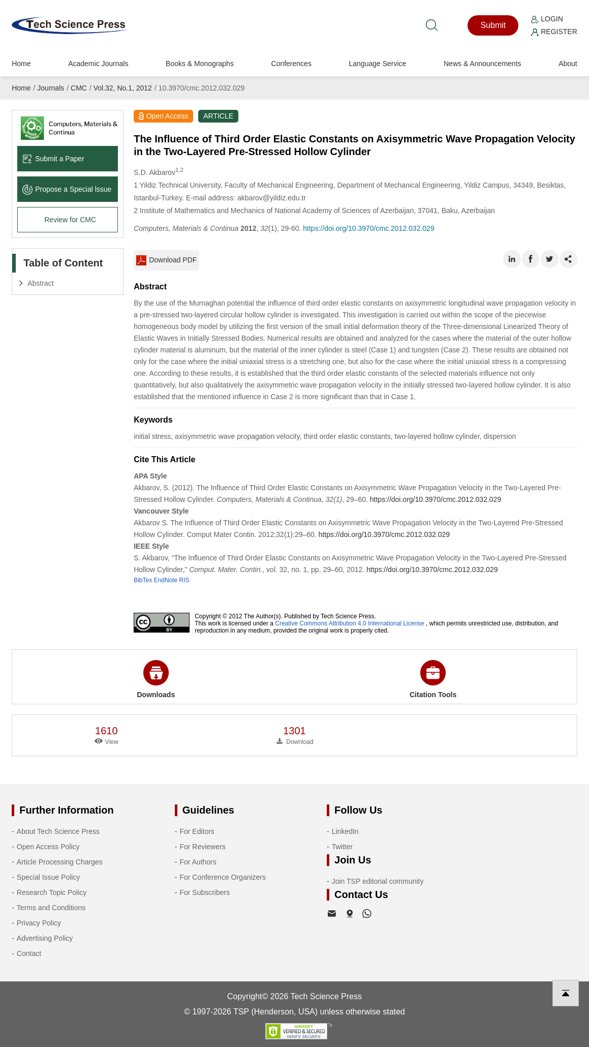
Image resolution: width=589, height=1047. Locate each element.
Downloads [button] (156, 679)
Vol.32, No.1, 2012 (123, 88)
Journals (50, 88)
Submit (493, 25)
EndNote (166, 580)
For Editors (196, 831)
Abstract (40, 283)
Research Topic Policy (51, 892)
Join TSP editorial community (378, 881)
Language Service (378, 63)
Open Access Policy (48, 847)
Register (554, 31)
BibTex (143, 580)
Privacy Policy (39, 923)
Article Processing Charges (60, 862)
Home (21, 63)
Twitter (342, 847)
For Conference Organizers (222, 877)
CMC (79, 88)
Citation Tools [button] (433, 679)
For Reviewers (202, 847)
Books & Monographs (200, 63)
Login (547, 19)
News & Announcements (482, 63)
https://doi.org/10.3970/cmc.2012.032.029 (368, 228)
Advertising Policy (45, 938)
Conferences (291, 63)
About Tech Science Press (58, 831)
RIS (184, 580)
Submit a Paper (53, 159)
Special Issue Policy (48, 877)
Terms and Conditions (51, 908)
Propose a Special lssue (66, 189)
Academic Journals (98, 63)
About (568, 63)
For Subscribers (204, 892)
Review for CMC (70, 220)
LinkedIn (345, 831)
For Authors (197, 862)
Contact (29, 953)
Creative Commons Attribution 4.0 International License (349, 623)
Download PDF (166, 260)
